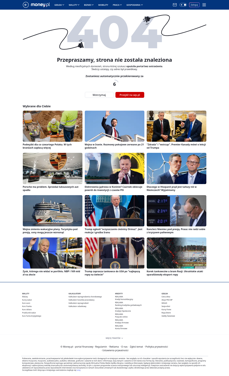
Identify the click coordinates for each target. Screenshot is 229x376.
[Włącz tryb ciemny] (183, 5)
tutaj (78, 370)
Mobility (103, 5)
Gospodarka (133, 5)
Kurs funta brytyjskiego (31, 316)
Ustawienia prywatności (114, 350)
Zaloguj (194, 4)
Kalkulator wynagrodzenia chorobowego (85, 296)
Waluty (73, 5)
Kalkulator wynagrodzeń (79, 303)
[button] (204, 4)
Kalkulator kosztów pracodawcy (82, 300)
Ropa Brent (166, 312)
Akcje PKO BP (167, 300)
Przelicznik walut (29, 312)
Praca (116, 5)
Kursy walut (27, 300)
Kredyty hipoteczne (123, 311)
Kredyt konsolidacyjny (124, 299)
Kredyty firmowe (122, 322)
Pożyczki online (121, 317)
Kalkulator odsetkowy (77, 306)
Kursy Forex (166, 309)
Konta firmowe (121, 328)
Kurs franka (27, 306)
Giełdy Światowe (168, 316)
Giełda (58, 5)
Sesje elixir (166, 306)
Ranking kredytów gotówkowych (128, 305)
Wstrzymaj (99, 95)
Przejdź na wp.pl (130, 95)
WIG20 (164, 303)
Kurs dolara (27, 309)
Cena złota (166, 296)
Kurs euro (26, 303)
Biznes (87, 5)
